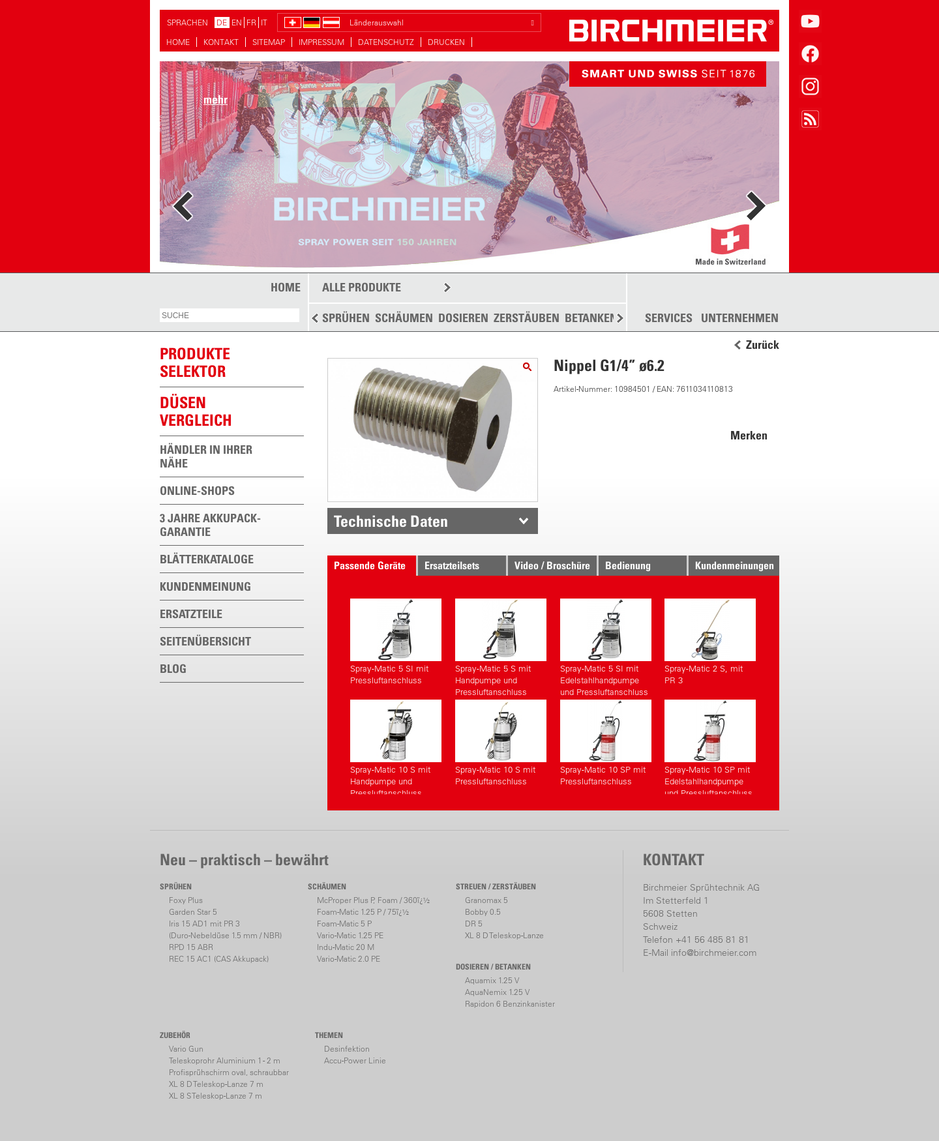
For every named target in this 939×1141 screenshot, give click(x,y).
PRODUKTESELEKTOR (195, 362)
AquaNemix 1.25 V (497, 992)
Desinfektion (347, 1049)
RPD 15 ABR (191, 947)
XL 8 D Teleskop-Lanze (504, 935)
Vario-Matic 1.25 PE (350, 935)
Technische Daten (391, 521)
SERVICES (669, 318)
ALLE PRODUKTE (361, 287)
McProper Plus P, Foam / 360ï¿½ (373, 900)
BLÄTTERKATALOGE (207, 559)
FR (251, 22)
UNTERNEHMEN (740, 318)
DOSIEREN (463, 318)
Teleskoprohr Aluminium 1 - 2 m (224, 1060)
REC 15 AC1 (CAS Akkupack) (219, 959)
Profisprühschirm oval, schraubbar (229, 1072)
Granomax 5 (486, 900)
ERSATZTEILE (191, 614)
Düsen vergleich (196, 411)
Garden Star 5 (193, 912)
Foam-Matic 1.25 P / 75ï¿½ (363, 912)
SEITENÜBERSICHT (205, 641)
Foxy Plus (186, 900)
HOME (178, 42)
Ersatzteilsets (452, 565)
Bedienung (628, 565)
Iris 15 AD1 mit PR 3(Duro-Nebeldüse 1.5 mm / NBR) (225, 929)
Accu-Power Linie (355, 1060)
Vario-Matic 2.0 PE (348, 959)
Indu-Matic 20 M (345, 947)
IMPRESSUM (321, 42)
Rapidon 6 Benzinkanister (510, 1004)
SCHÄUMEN (404, 318)
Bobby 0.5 (483, 912)
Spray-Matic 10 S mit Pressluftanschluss (500, 743)
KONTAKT (221, 42)
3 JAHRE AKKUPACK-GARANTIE (210, 525)
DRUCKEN (446, 42)
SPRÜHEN (346, 318)
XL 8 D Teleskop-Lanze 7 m (216, 1084)
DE (221, 22)
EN (236, 22)
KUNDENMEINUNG (205, 586)
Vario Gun (186, 1049)
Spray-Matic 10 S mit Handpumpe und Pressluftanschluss (395, 747)
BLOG (173, 668)
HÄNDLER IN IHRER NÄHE (206, 456)
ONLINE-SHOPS (197, 490)
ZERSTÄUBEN (526, 318)
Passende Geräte (370, 565)
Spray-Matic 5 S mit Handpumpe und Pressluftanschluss (500, 646)
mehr (215, 99)
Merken (749, 435)
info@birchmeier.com (713, 952)
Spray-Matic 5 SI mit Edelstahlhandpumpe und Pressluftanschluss (605, 646)
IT (264, 22)
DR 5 (474, 923)
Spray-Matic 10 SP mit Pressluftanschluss (605, 743)
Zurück (762, 344)
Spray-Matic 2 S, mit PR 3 (710, 642)
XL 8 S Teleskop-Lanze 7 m (215, 1096)
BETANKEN (591, 318)
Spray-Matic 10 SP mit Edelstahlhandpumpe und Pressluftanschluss (710, 747)
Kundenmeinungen (734, 565)
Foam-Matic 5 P (344, 923)
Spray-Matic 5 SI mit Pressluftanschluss (395, 642)
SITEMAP (268, 42)
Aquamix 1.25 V (492, 980)
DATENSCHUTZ (386, 42)
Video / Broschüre (552, 565)
